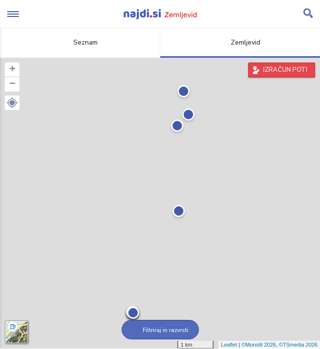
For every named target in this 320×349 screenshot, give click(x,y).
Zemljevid (239, 42)
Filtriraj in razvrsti (160, 330)
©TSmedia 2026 (298, 345)
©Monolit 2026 (258, 345)
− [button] (12, 84)
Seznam (80, 42)
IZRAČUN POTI (285, 69)
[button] (12, 102)
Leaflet (229, 345)
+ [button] (12, 70)
